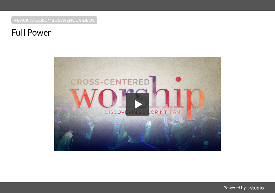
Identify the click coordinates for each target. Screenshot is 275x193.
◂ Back (54, 20)
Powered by (234, 187)
